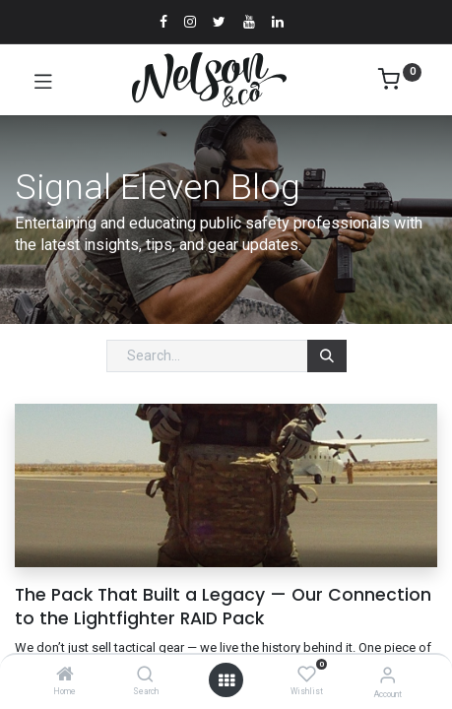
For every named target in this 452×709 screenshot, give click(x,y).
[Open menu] (226, 680)
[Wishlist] (307, 674)
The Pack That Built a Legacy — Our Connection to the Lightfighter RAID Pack (223, 607)
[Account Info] (387, 675)
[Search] (145, 675)
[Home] (65, 675)
